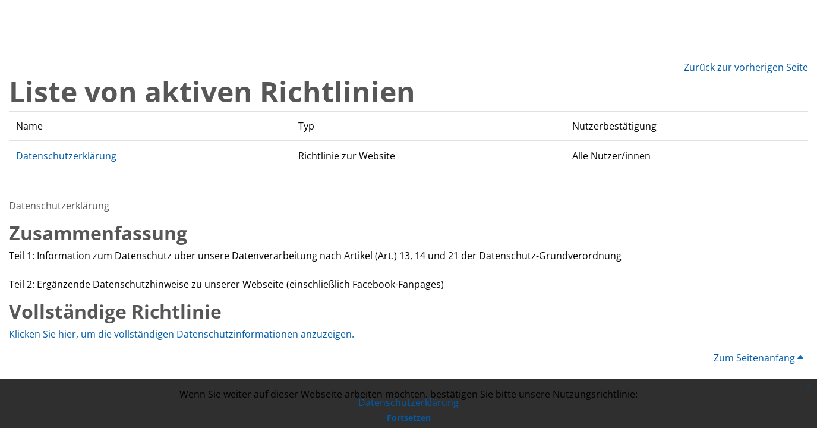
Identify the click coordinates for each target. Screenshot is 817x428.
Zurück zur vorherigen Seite (746, 67)
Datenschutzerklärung (408, 402)
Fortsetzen (409, 417)
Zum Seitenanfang (758, 357)
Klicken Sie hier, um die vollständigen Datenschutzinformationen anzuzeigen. (181, 334)
